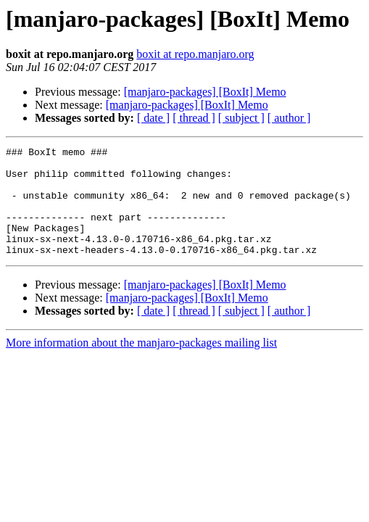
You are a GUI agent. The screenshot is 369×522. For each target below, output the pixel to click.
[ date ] (153, 118)
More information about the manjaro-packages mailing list (141, 364)
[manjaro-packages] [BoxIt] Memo (205, 92)
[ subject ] (241, 118)
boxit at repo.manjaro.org (195, 54)
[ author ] (289, 118)
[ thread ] (194, 118)
